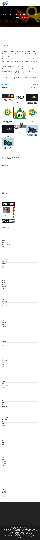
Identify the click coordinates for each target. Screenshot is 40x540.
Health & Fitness (4, 314)
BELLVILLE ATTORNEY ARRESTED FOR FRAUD (8, 100)
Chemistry (26, 532)
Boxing (27, 533)
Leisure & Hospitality (5, 347)
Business (3, 250)
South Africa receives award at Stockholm (8, 148)
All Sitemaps (4, 492)
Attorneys (3, 240)
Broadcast (3, 248)
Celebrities (17, 527)
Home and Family (4, 322)
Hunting (3, 328)
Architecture (28, 530)
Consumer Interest (5, 261)
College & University (5, 259)
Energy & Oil (4, 288)
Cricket (3, 265)
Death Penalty (21, 536)
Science (3, 429)
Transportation (4, 461)
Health (5, 529)
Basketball (11, 533)
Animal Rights (4, 236)
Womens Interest (4, 469)
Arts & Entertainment (5, 238)
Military (3, 364)
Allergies (13, 529)
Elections (3, 280)
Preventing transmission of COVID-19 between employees (10, 156)
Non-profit (3, 387)
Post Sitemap (4, 491)
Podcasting (35, 531)
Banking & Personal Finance (6, 244)
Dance (25, 527)
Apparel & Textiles (23, 530)
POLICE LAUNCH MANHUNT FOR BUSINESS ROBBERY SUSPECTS (7, 120)
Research (3, 423)
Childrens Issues (4, 255)
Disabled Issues (4, 274)
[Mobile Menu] (36, 2)
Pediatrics (3, 400)
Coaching (27, 535)
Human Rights (4, 326)
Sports (3, 442)
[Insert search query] (20, 496)
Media (3, 192)
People (3, 402)
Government (4, 309)
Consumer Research (6, 536)
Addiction (10, 529)
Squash (3, 444)
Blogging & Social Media (14, 531)
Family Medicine (4, 297)
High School (4, 318)
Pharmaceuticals (4, 406)
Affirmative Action (4, 229)
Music (3, 375)
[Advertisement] (20, 37)
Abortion (7, 529)
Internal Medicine (4, 335)
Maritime (3, 354)
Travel (3, 465)
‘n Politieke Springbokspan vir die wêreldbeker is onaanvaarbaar (20, 121)
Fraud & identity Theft (5, 305)
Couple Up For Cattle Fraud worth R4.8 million (32, 103)
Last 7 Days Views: (5, 166)
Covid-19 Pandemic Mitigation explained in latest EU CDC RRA (11, 157)
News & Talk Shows (5, 385)
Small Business (4, 434)
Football (33, 533)
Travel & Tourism (4, 467)
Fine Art (28, 527)
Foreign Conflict (4, 301)
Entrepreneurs (34, 536)
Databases (34, 536)
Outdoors (3, 396)
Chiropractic (33, 529)
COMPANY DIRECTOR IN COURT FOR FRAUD (32, 119)
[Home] (11, 17)
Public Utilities (4, 421)
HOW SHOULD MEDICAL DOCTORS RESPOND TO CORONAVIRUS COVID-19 (14, 159)
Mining (3, 366)
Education (3, 278)
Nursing (3, 389)
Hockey (3, 320)
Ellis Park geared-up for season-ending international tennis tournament (20, 130)
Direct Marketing (16, 536)
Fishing (14, 536)
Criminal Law (4, 269)
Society (3, 440)
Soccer (3, 436)
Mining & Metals (4, 368)
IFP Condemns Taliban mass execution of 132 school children (20, 103)
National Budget (4, 379)
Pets (2, 404)
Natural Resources (5, 381)
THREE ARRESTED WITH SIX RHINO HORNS (22, 17)
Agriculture (13, 530)
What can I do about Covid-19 (6, 162)
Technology (17, 534)
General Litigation (4, 307)
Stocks (3, 448)
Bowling (24, 533)
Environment (21, 528)
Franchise (11, 536)
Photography (4, 408)
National (3, 377)
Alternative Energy (17, 530)
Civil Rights (3, 257)
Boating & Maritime (19, 533)
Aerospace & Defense (5, 227)
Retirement (3, 425)
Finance (3, 299)
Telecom (3, 453)
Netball (3, 383)
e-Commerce (21, 536)
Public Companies (4, 415)
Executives (4, 536)
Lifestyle (3, 349)
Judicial (3, 339)
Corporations (4, 263)
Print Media (3, 194)
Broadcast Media (4, 193)
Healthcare (3, 316)
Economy (3, 276)
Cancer (26, 529)
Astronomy (15, 532)
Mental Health (4, 362)
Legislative (3, 345)
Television (3, 455)
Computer (23, 534)
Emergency (3, 284)
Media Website (20, 526)
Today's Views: (4, 165)
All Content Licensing (5, 189)
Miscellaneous (4, 370)
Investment (3, 337)
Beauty (3, 246)
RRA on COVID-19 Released (6, 158)
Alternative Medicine (5, 234)
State (3, 446)
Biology (18, 532)
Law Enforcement (4, 341)
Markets (3, 356)
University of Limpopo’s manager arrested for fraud (8, 135)
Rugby (3, 427)
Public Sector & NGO (5, 417)
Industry (3, 530)
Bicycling (15, 533)
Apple (20, 534)
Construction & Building (34, 530)
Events (3, 295)
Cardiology (29, 529)
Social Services (4, 438)
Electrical (3, 282)
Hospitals (3, 324)
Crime (3, 267)
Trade (3, 459)
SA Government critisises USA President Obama (32, 135)
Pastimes (3, 398)
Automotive (3, 242)
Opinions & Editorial (5, 394)
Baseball (8, 533)
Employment (4, 286)
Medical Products (4, 360)
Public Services (4, 419)
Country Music (22, 527)
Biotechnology (22, 532)
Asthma (23, 529)
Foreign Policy (4, 303)
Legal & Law (4, 343)
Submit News (4, 197)
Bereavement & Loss (19, 535)
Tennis (3, 457)
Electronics (20, 537)
